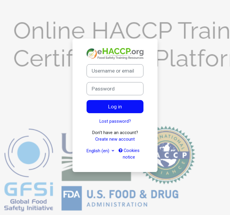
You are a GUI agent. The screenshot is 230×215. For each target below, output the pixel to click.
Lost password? (115, 121)
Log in (115, 107)
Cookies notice (129, 154)
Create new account (115, 139)
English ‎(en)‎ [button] (99, 150)
